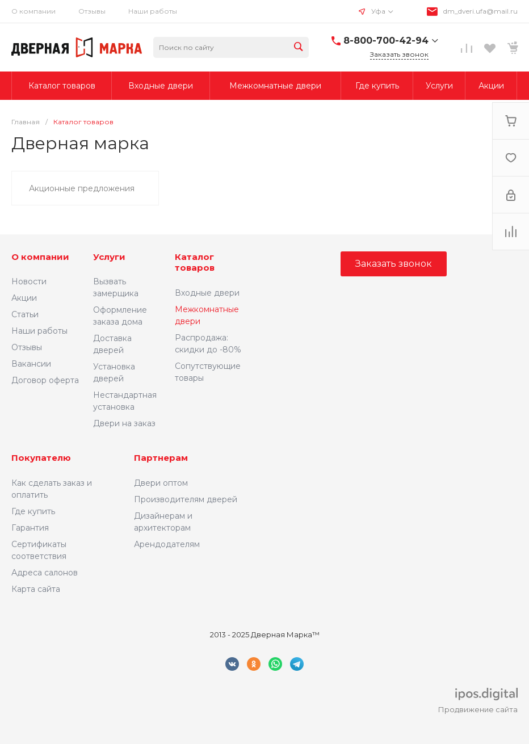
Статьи (25, 314)
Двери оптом (161, 483)
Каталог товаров (195, 262)
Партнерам (161, 457)
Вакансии (31, 364)
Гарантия (30, 528)
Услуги (109, 256)
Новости (29, 281)
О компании (33, 11)
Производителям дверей (185, 499)
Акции (24, 298)
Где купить (33, 511)
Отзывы (92, 11)
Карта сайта (35, 589)
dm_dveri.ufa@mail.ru (480, 11)
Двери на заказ (124, 423)
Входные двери (207, 293)
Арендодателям (167, 544)
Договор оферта (45, 380)
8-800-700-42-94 (386, 40)
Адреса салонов (44, 573)
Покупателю (41, 457)
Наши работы (152, 11)
